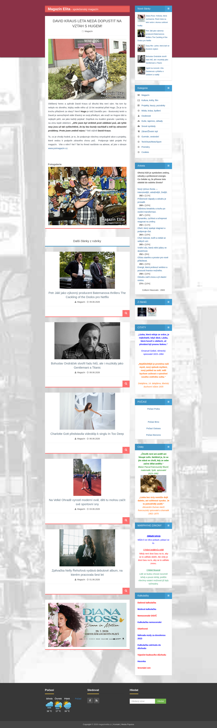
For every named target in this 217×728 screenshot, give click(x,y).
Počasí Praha (153, 409)
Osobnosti (146, 116)
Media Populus (127, 724)
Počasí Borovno (153, 435)
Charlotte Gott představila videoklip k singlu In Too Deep (87, 433)
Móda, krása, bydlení (151, 110)
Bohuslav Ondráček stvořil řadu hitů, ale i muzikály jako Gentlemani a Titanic (157, 59)
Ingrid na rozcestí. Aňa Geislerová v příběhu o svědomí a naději (155, 71)
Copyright (87, 724)
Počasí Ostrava (153, 428)
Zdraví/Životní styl (150, 131)
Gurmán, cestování (150, 136)
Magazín (89, 31)
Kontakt (116, 724)
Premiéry (146, 147)
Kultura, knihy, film (150, 100)
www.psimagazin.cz (58, 148)
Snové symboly (149, 126)
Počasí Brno (153, 422)
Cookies (145, 152)
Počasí (78, 698)
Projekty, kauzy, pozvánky (153, 105)
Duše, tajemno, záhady (152, 121)
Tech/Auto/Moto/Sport (151, 142)
